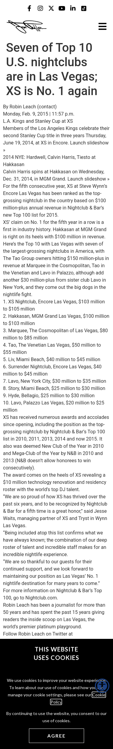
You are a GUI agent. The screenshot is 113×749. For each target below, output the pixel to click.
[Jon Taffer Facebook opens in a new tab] (29, 8)
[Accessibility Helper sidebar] (102, 686)
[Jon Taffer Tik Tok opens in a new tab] (83, 8)
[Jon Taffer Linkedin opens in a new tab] (72, 8)
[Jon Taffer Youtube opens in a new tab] (62, 8)
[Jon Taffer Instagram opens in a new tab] (40, 8)
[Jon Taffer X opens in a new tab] (51, 8)
